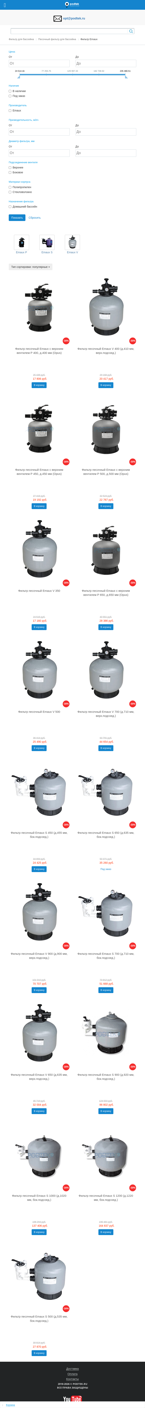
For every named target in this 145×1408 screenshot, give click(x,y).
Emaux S (47, 252)
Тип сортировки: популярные (30, 266)
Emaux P (21, 252)
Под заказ (106, 869)
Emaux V (72, 252)
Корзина (10, 1405)
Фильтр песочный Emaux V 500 (39, 711)
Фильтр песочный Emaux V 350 (39, 590)
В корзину (39, 385)
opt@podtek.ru (74, 18)
